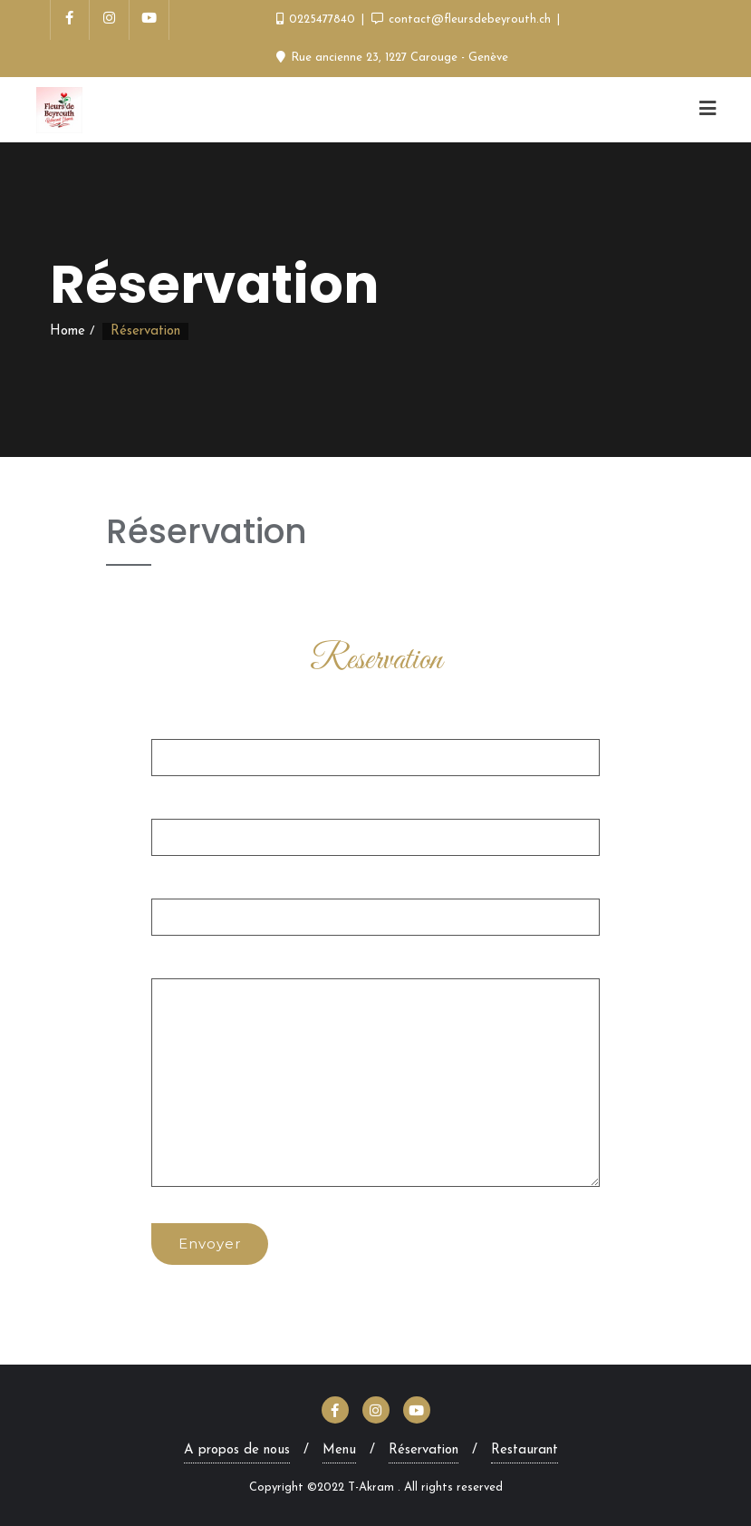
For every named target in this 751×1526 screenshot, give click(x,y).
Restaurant (524, 1450)
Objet (375, 901)
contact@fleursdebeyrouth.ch (462, 19)
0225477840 (317, 19)
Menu (339, 1450)
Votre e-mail (375, 821)
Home (67, 331)
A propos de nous (237, 1450)
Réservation (423, 1450)
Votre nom (375, 741)
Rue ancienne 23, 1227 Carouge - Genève (392, 57)
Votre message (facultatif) (375, 1072)
